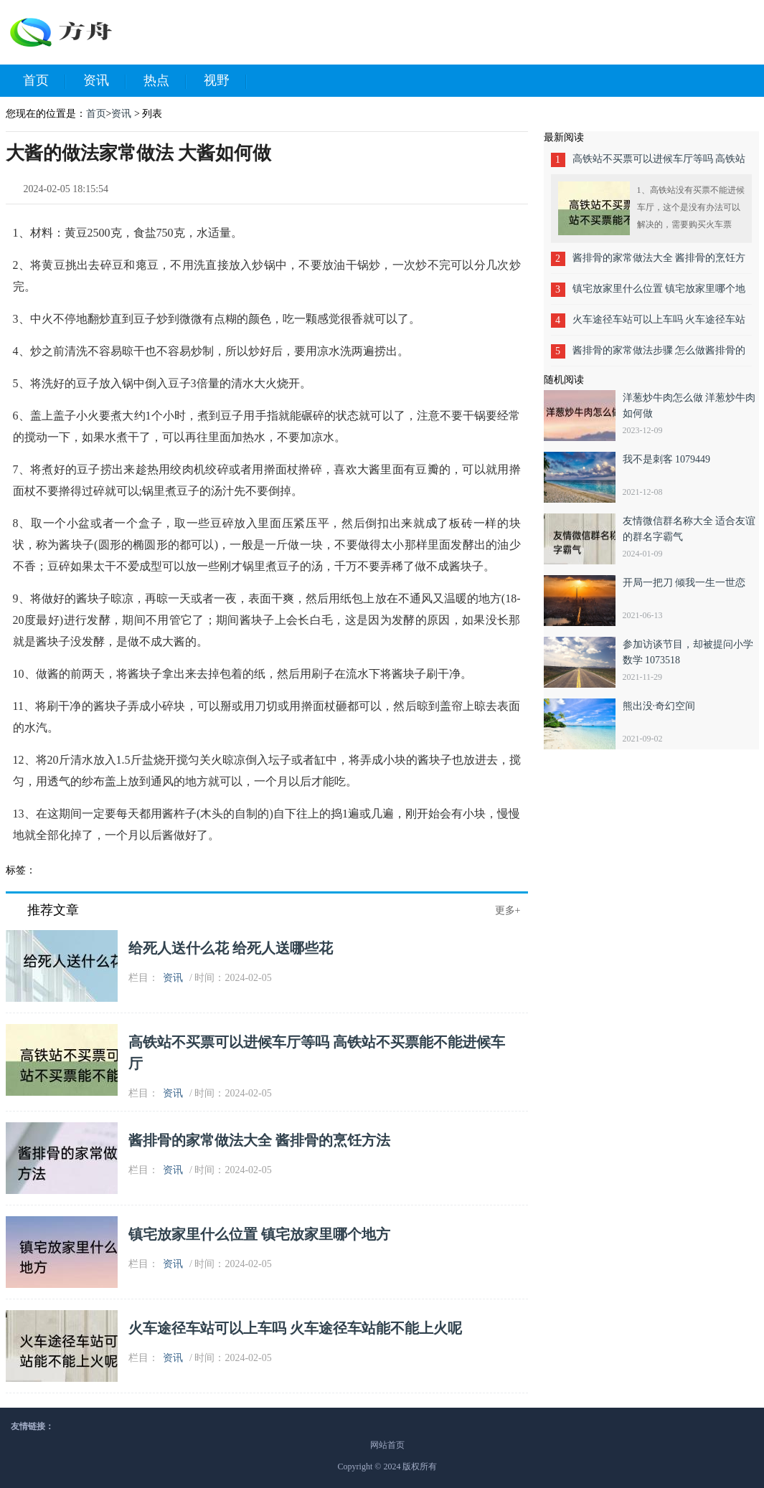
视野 (225, 81)
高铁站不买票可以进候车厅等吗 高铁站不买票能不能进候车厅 (659, 163)
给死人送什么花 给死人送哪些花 (230, 948)
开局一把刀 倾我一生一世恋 (684, 582)
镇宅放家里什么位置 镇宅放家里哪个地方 (259, 1234)
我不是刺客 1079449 (667, 459)
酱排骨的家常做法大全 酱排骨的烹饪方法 (259, 1140)
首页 (44, 81)
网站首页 (387, 1445)
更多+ (508, 910)
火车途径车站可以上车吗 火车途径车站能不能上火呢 (295, 1328)
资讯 (104, 81)
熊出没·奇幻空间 (659, 706)
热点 (165, 81)
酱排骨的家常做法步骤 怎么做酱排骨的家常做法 (659, 355)
